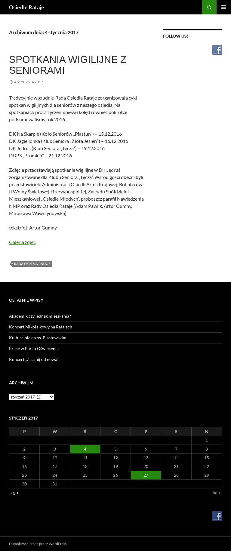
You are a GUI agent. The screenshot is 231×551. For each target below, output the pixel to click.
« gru (15, 492)
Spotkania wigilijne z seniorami (68, 65)
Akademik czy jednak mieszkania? (40, 316)
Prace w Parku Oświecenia (34, 348)
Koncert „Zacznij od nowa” (33, 359)
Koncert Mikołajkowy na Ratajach (40, 326)
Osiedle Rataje (26, 7)
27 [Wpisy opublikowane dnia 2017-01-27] (145, 475)
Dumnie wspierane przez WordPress (37, 543)
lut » (216, 492)
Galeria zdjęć (22, 242)
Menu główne (224, 7)
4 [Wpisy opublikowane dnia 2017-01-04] (85, 448)
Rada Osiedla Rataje (32, 264)
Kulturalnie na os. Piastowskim (37, 337)
